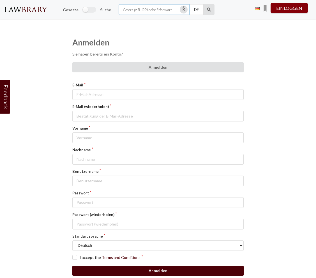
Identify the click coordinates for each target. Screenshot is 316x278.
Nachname (81, 150)
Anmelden (158, 67)
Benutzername (85, 171)
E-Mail (77, 85)
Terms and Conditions (121, 257)
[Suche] (209, 9)
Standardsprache (87, 236)
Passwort (80, 193)
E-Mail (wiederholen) (90, 106)
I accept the (110, 257)
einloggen (289, 8)
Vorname (80, 128)
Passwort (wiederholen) (93, 214)
